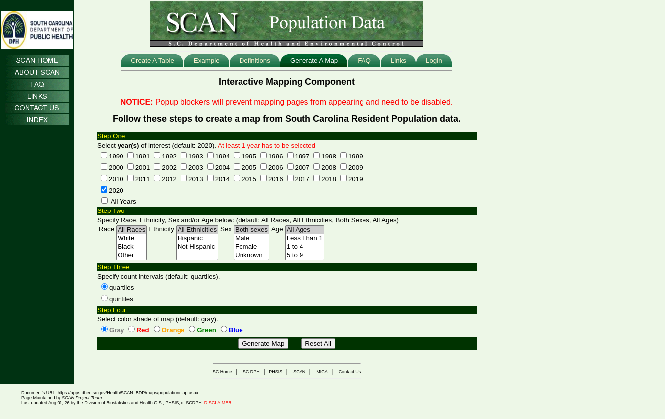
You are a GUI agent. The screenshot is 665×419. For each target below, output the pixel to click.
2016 (275, 179)
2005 (249, 167)
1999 (355, 156)
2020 (116, 190)
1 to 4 (305, 247)
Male (251, 238)
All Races (131, 230)
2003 (195, 167)
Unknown (251, 255)
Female (251, 247)
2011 (142, 179)
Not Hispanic (197, 247)
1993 (195, 156)
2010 (116, 179)
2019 (355, 179)
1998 (328, 156)
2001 (142, 167)
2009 (355, 167)
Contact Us (350, 371)
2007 (302, 167)
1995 (249, 156)
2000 (116, 167)
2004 (222, 167)
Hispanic (197, 238)
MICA (322, 371)
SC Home (222, 371)
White (131, 238)
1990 (116, 156)
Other (131, 255)
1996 (275, 156)
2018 (328, 179)
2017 (302, 179)
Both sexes (251, 230)
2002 (169, 167)
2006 (275, 167)
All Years (123, 201)
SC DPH (251, 371)
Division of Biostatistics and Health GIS (123, 402)
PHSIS (275, 371)
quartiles (121, 287)
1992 (169, 156)
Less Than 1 (305, 238)
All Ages (305, 230)
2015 (249, 179)
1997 (302, 156)
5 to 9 (305, 255)
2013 (195, 179)
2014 (222, 179)
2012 (169, 179)
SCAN (299, 371)
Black (131, 247)
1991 (142, 156)
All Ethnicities (197, 230)
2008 (328, 167)
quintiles (121, 299)
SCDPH (194, 402)
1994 (222, 156)
